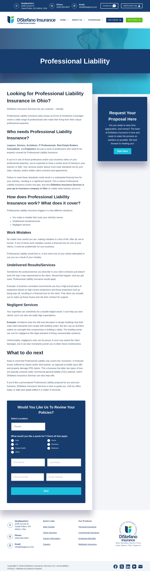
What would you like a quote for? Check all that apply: (40, 436)
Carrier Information (51, 536)
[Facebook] (115, 564)
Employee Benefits (87, 536)
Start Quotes (49, 524)
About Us (79, 20)
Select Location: (20, 418)
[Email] (140, 564)
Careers (46, 542)
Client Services (50, 530)
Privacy (10, 566)
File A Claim (134, 20)
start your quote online (27, 390)
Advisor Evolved (34, 566)
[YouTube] (134, 564)
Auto (17, 440)
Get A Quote (114, 20)
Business (55, 444)
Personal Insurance (87, 524)
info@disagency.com (88, 7)
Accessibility (62, 563)
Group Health (20, 448)
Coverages (96, 20)
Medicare (55, 448)
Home (65, 20)
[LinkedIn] (128, 564)
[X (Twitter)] (122, 564)
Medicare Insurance (87, 542)
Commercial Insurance (88, 530)
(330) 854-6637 (63, 7)
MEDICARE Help (131, 6)
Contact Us (109, 6)
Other (17, 452)
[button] (122, 151)
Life (16, 444)
